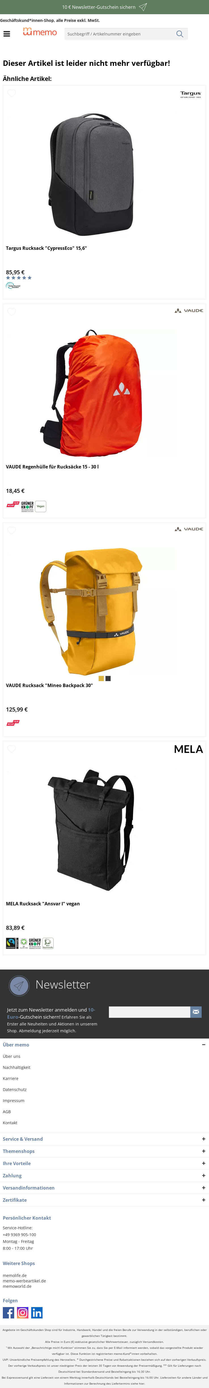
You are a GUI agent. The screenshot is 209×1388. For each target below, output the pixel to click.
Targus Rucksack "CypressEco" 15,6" (46, 248)
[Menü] (8, 33)
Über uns (11, 1056)
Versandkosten (153, 1342)
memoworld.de (17, 1286)
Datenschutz (15, 1089)
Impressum (13, 1100)
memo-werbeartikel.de (24, 1281)
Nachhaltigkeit (16, 1067)
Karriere (10, 1078)
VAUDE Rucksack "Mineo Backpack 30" (49, 685)
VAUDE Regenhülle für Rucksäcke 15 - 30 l (52, 467)
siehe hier (137, 1383)
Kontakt (10, 1122)
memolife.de (15, 1275)
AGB (7, 1111)
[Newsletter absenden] (196, 1012)
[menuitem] (8, 33)
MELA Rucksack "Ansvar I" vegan (43, 904)
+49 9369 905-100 (19, 1234)
